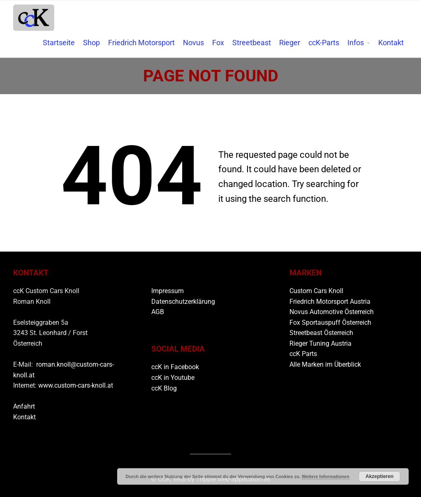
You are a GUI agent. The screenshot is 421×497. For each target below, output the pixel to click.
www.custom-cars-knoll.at (75, 385)
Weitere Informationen (325, 476)
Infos (355, 43)
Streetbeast (251, 43)
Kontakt (391, 43)
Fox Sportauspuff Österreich (330, 322)
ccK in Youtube (172, 377)
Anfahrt (24, 406)
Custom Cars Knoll (316, 291)
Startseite (59, 43)
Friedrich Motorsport (141, 43)
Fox (218, 43)
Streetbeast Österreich (321, 333)
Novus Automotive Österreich (331, 312)
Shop (91, 43)
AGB (157, 312)
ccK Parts (303, 354)
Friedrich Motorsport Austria (329, 301)
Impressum (167, 291)
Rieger (289, 43)
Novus (193, 43)
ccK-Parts (323, 43)
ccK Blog (164, 388)
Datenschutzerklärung (183, 301)
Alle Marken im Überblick (325, 364)
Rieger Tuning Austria (320, 343)
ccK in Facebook (175, 367)
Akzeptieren (379, 476)
